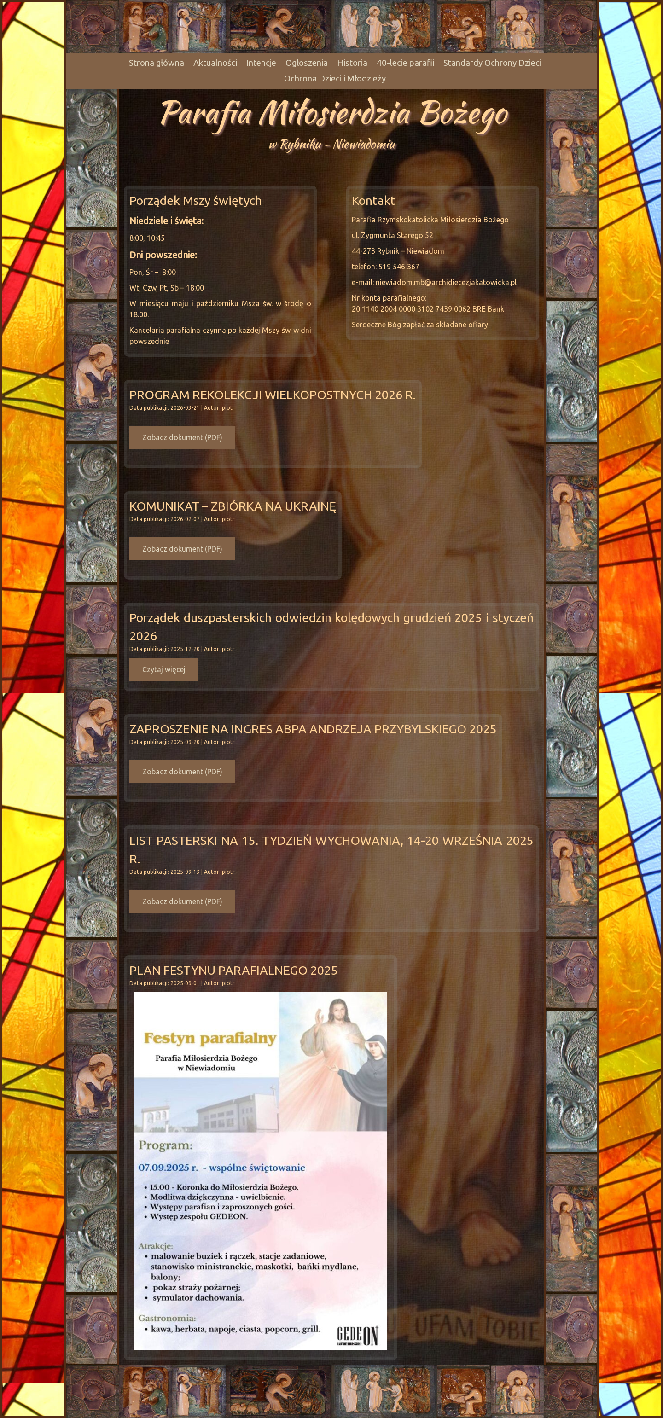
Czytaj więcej (164, 669)
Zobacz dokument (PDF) (182, 437)
